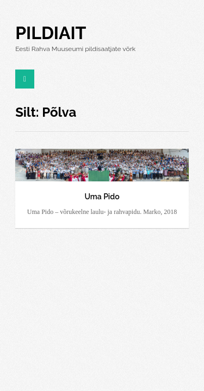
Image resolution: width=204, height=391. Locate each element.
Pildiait (50, 33)
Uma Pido (101, 196)
